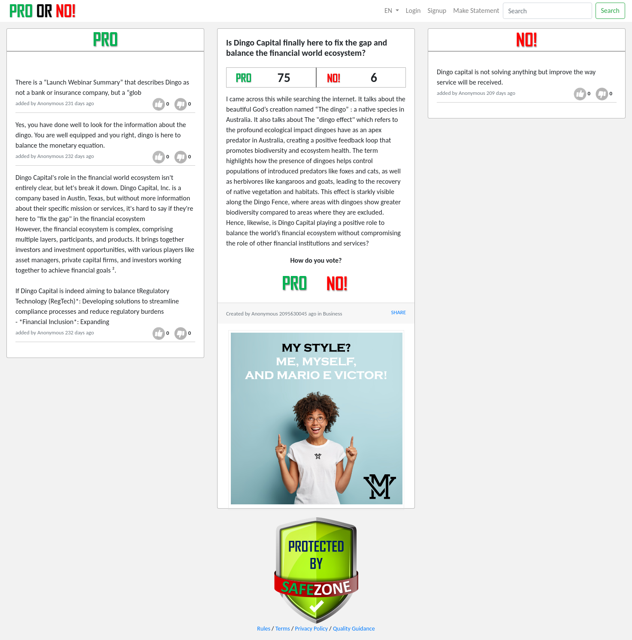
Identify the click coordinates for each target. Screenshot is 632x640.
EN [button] (389, 10)
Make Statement (476, 10)
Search (610, 10)
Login (413, 10)
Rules (263, 628)
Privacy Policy (311, 628)
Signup (437, 10)
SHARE (398, 312)
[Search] (547, 11)
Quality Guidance (354, 628)
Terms (282, 628)
